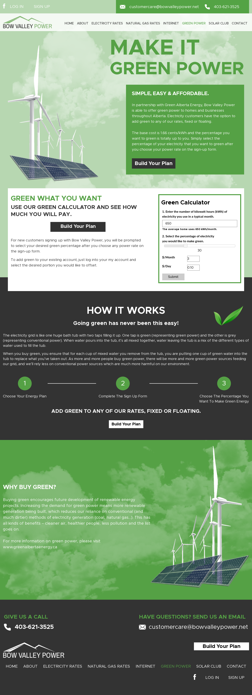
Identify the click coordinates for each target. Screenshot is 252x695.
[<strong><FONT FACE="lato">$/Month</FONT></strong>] (193, 259)
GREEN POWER (176, 666)
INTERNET (171, 23)
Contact (239, 23)
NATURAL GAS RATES (109, 666)
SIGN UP (42, 7)
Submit (173, 276)
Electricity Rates (107, 23)
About (82, 23)
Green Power (194, 23)
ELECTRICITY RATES (62, 666)
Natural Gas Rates (143, 23)
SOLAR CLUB (219, 23)
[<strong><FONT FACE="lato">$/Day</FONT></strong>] (193, 268)
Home (69, 23)
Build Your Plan (154, 163)
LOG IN (16, 7)
